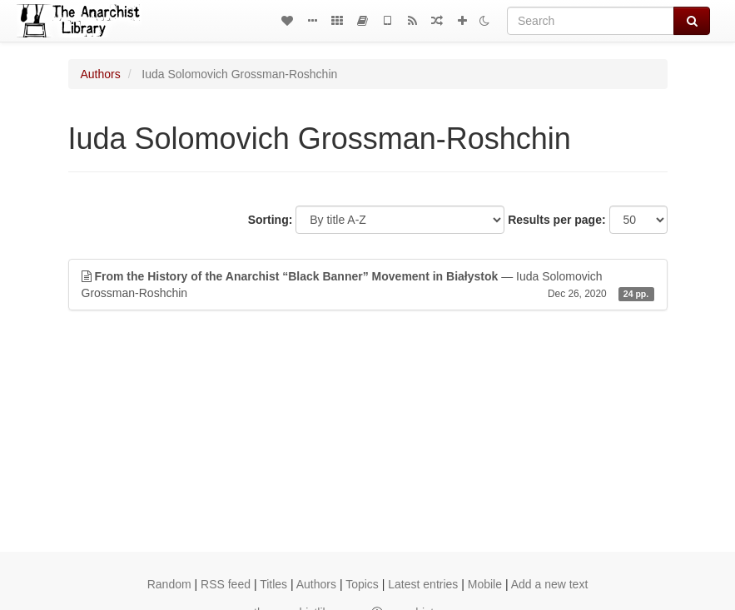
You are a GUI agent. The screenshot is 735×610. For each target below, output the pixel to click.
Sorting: (270, 219)
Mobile (485, 584)
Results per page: (556, 219)
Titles (273, 584)
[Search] (590, 21)
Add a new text (549, 584)
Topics (362, 584)
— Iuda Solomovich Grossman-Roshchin (368, 285)
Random (169, 584)
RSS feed (226, 584)
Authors (101, 74)
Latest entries (423, 584)
